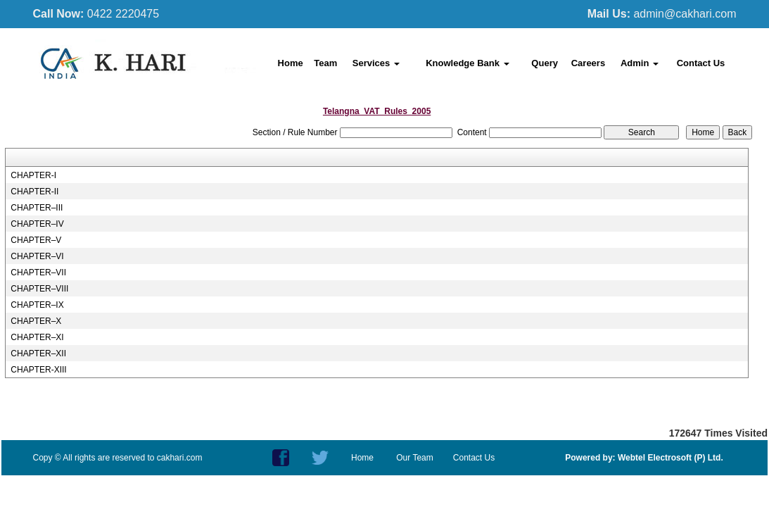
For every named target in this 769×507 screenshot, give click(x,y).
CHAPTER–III (37, 208)
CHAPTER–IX (37, 305)
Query (544, 63)
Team (325, 63)
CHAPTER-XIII (38, 370)
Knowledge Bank (467, 63)
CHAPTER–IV (37, 224)
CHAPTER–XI (37, 337)
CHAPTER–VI (37, 256)
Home (290, 63)
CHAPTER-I (33, 175)
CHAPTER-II (34, 191)
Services (376, 63)
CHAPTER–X (36, 321)
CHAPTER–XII (38, 353)
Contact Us (701, 63)
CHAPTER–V (36, 240)
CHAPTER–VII (38, 272)
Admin (640, 63)
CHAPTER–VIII (39, 289)
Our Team (414, 458)
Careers (588, 63)
